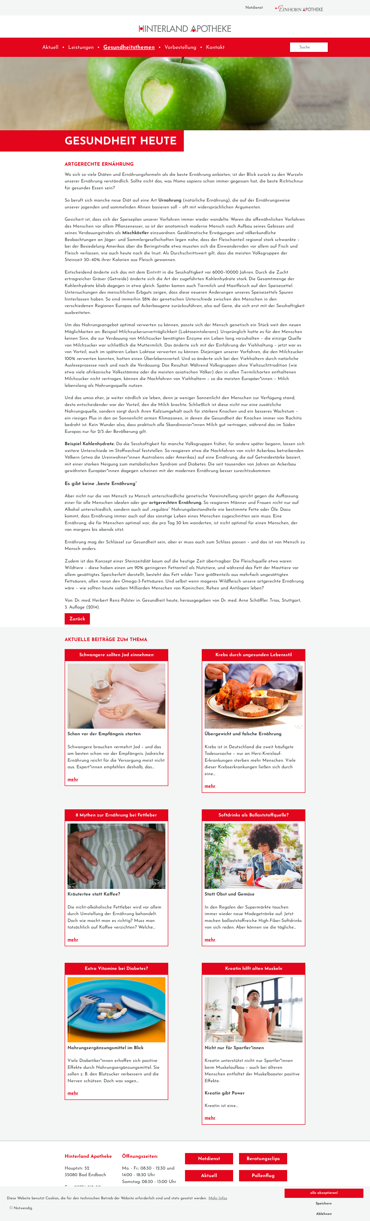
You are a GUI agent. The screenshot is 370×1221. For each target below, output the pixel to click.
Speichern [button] (324, 1203)
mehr (72, 779)
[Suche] (309, 47)
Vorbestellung (180, 47)
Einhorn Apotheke (303, 8)
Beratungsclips (263, 1159)
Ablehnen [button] (324, 1214)
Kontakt (215, 47)
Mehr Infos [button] (218, 1198)
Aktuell (50, 47)
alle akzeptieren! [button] (324, 1193)
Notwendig (20, 1208)
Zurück (77, 619)
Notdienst (254, 8)
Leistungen (81, 47)
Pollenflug (263, 1176)
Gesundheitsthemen (129, 47)
